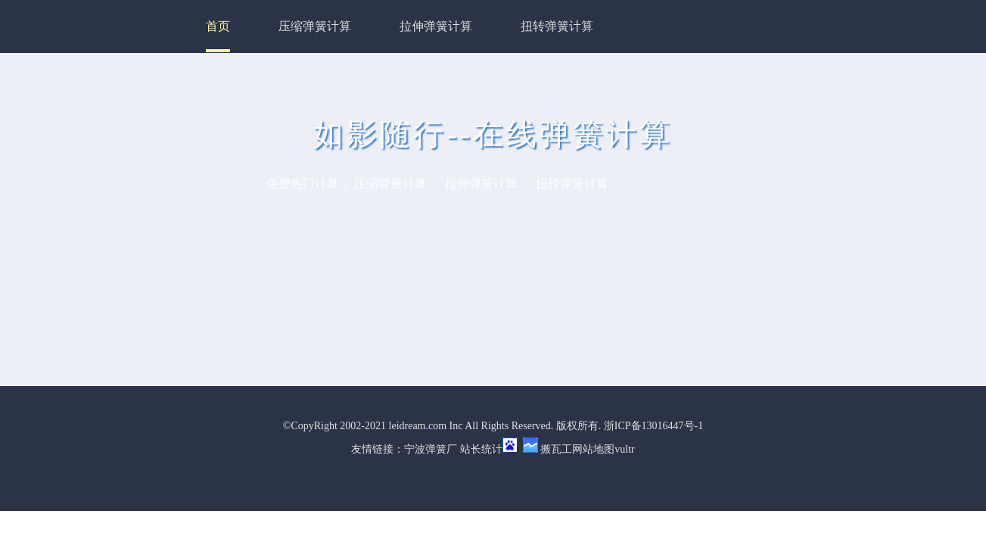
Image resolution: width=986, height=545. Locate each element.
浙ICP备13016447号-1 (653, 425)
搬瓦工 (556, 449)
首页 (218, 26)
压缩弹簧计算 (314, 26)
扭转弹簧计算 (557, 26)
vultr (624, 449)
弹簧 (435, 449)
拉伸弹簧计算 (436, 26)
